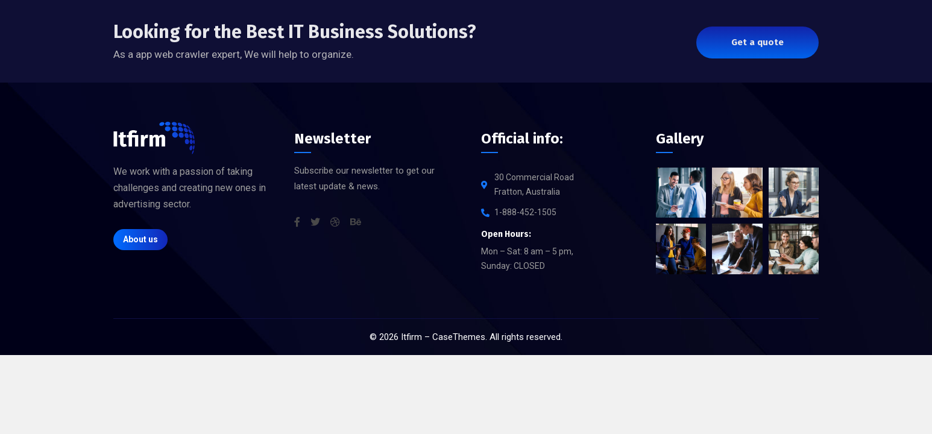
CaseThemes (458, 337)
